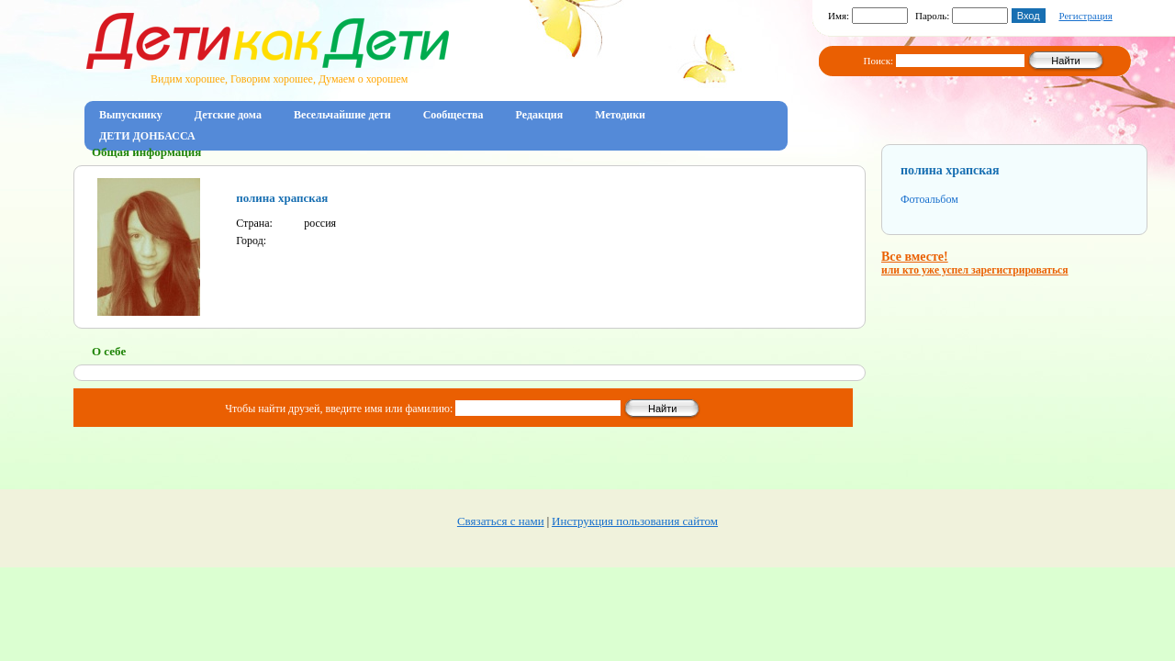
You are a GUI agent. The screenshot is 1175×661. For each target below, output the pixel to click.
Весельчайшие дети (342, 114)
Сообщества (453, 114)
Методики (620, 114)
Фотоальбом (929, 199)
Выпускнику (130, 114)
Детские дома (228, 114)
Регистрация (1085, 15)
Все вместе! (975, 263)
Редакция (540, 114)
